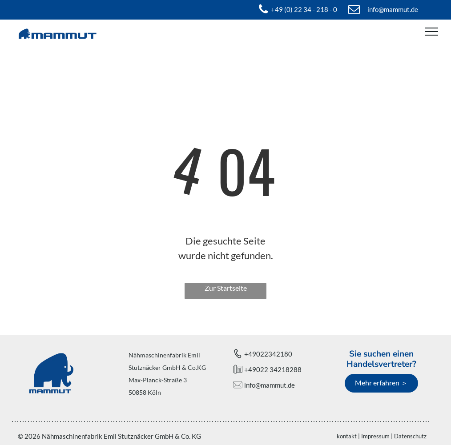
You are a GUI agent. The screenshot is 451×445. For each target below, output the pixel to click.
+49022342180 (268, 354)
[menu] (431, 31)
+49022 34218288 (273, 369)
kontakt (347, 436)
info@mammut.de (269, 385)
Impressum (375, 436)
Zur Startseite (226, 288)
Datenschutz (410, 436)
